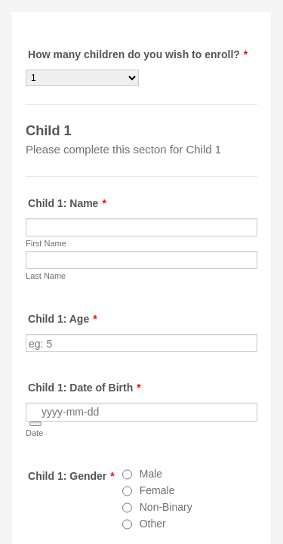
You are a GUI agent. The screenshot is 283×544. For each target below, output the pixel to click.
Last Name (46, 275)
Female (157, 490)
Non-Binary (166, 507)
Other (153, 524)
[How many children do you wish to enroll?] (82, 78)
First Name (46, 243)
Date (34, 432)
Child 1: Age (62, 319)
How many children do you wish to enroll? (138, 54)
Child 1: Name (67, 203)
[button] (35, 424)
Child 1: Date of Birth (84, 388)
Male (151, 474)
